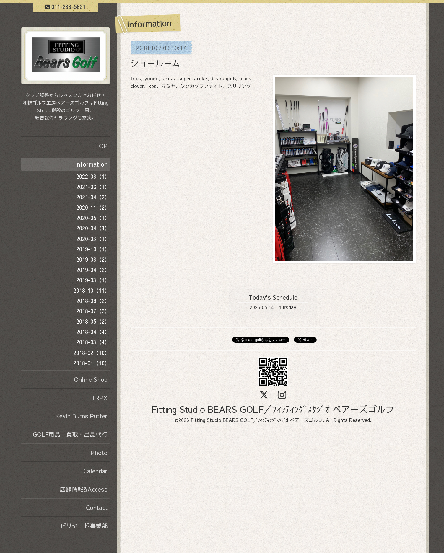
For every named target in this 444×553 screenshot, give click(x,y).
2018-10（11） (91, 290)
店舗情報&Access (84, 489)
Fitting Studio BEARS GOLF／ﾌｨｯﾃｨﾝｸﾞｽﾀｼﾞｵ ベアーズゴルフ (273, 409)
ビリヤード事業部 (84, 526)
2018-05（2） (93, 321)
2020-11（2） (93, 207)
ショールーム (155, 63)
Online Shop (91, 379)
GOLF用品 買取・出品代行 (70, 434)
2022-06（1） (93, 176)
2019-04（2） (93, 269)
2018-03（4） (93, 342)
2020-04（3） (93, 228)
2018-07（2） (93, 311)
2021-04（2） (93, 197)
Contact (97, 507)
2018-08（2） (93, 300)
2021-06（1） (93, 186)
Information (91, 164)
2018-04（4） (93, 331)
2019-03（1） (93, 280)
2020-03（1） (93, 238)
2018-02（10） (91, 352)
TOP (101, 146)
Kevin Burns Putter (81, 416)
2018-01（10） (91, 363)
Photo (99, 452)
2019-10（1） (93, 249)
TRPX (99, 398)
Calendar (95, 471)
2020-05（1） (93, 217)
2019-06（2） (93, 259)
